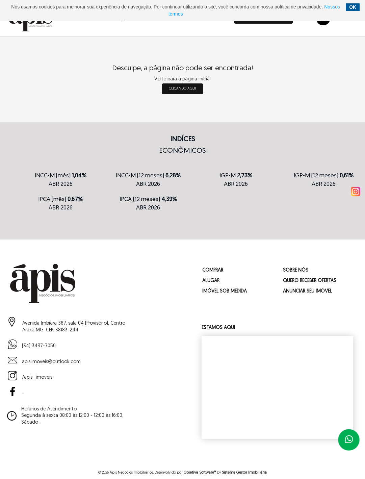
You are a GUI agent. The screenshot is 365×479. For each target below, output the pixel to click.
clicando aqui (182, 89)
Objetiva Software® (200, 473)
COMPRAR (212, 270)
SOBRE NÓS (295, 270)
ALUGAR (210, 280)
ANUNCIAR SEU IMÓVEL (307, 291)
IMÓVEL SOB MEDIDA (224, 291)
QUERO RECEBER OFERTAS (309, 280)
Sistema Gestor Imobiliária (244, 473)
